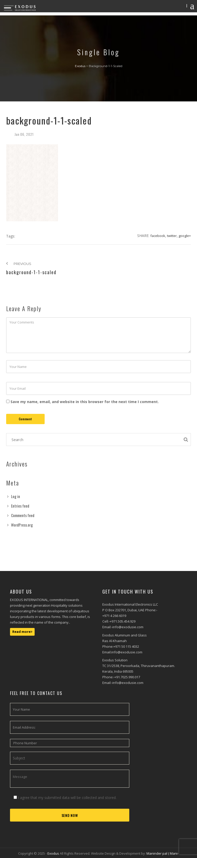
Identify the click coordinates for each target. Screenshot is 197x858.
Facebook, (158, 235)
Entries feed (20, 506)
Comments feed (22, 515)
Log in (15, 496)
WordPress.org (22, 525)
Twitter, (172, 235)
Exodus (53, 853)
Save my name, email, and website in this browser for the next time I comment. (85, 401)
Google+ (185, 235)
